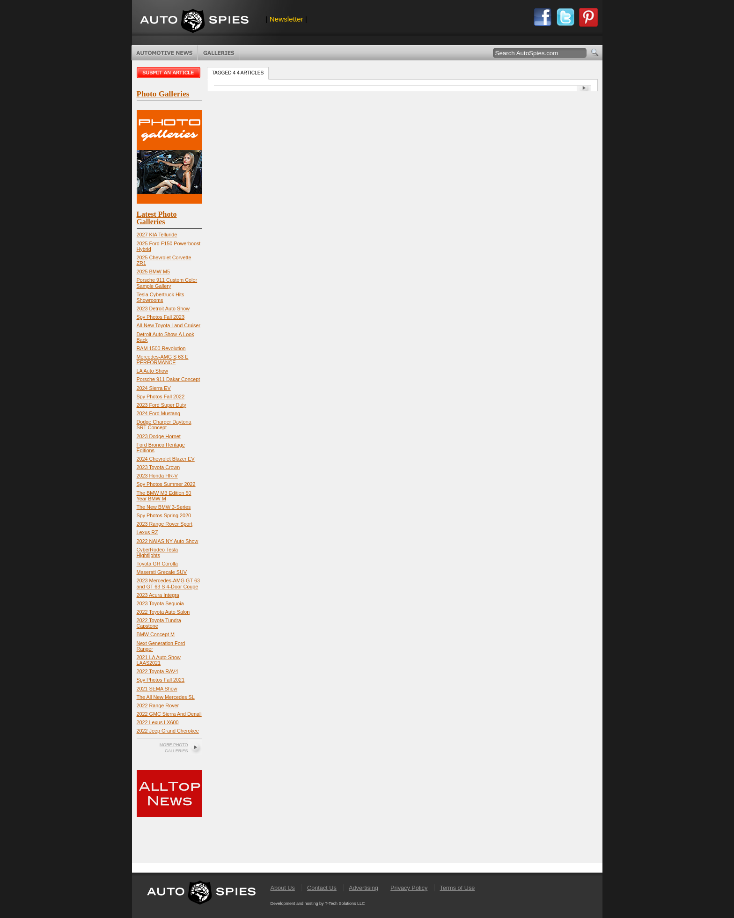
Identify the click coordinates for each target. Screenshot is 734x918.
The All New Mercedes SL (166, 697)
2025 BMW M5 (153, 271)
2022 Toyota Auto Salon (163, 612)
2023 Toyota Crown (158, 467)
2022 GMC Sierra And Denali (169, 714)
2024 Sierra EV (154, 388)
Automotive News (165, 52)
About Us (283, 887)
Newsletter (286, 19)
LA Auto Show (152, 371)
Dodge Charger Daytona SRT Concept (164, 424)
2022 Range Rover (158, 705)
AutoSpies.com (194, 22)
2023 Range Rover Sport (164, 524)
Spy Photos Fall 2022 (161, 396)
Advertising (363, 887)
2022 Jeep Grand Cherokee (168, 731)
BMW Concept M (156, 634)
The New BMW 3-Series (164, 507)
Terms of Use (457, 887)
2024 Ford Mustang (159, 413)
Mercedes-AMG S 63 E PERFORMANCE (163, 359)
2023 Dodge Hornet (159, 436)
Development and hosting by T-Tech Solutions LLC (318, 903)
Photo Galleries (219, 52)
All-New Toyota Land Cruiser (169, 325)
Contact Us (322, 887)
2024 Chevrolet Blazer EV (166, 459)
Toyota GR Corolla (157, 563)
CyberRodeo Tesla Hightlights (157, 552)
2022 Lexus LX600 (158, 722)
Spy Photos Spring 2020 (164, 515)
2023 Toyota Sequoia (160, 603)
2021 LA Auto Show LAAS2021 (159, 660)
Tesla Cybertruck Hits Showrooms (160, 297)
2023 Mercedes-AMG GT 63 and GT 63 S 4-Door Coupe (168, 583)
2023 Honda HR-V (157, 475)
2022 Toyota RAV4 (157, 671)
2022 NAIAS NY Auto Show (167, 541)
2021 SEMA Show (157, 688)
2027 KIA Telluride (157, 234)
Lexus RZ (147, 532)
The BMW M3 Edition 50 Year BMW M (164, 495)
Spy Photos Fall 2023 (161, 317)
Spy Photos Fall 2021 (161, 680)
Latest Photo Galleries (157, 218)
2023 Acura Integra (158, 595)
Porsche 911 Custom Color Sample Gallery (167, 282)
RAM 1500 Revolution (161, 348)
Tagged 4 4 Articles (238, 72)
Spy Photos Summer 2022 (166, 484)
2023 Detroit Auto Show (163, 308)
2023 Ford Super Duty (161, 405)
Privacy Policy (408, 887)
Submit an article (169, 72)
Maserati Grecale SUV (162, 572)
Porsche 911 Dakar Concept (168, 379)
